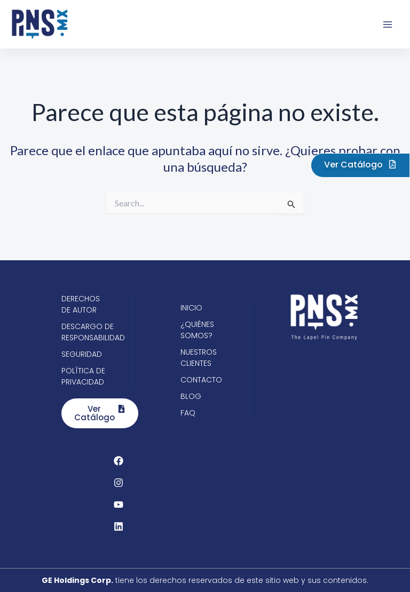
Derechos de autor (80, 304)
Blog (190, 396)
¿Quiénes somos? (197, 330)
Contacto (201, 379)
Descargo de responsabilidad (85, 332)
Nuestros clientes (198, 358)
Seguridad (81, 354)
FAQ (187, 412)
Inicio (191, 307)
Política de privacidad (83, 376)
